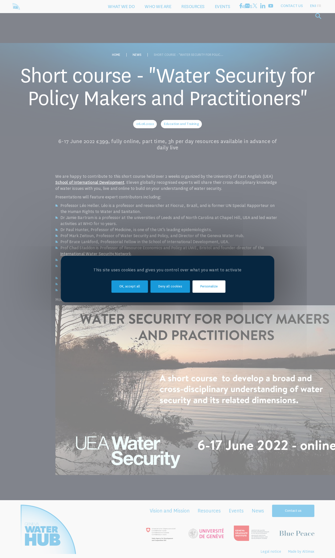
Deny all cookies (170, 287)
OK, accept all (129, 287)
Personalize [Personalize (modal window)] (209, 287)
